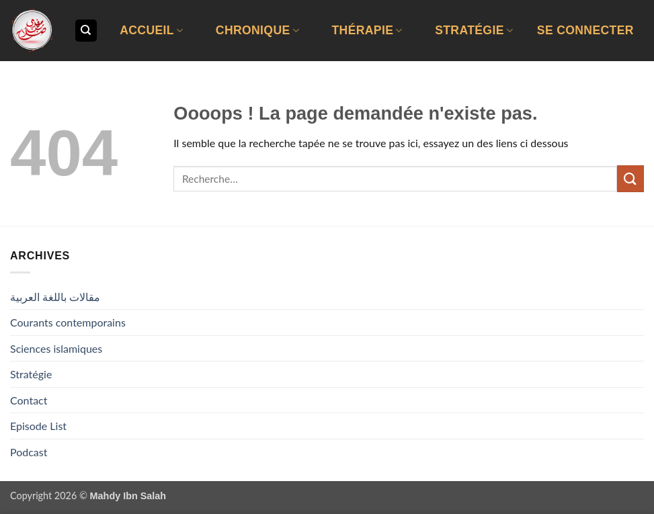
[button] (585, 30)
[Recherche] (86, 30)
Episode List (38, 425)
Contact (28, 400)
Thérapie (366, 30)
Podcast (28, 451)
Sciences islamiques (56, 348)
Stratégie (474, 30)
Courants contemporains (68, 322)
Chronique (257, 30)
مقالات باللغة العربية (55, 296)
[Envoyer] (630, 178)
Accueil (151, 30)
